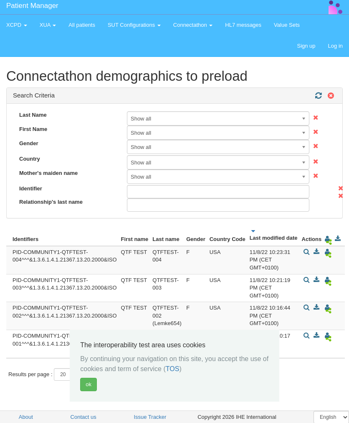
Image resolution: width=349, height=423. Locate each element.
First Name (33, 129)
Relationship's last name (51, 202)
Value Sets (287, 25)
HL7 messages (243, 25)
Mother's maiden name (48, 173)
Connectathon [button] (193, 25)
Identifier (30, 188)
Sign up (306, 46)
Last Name (33, 115)
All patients (81, 25)
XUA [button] (48, 25)
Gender (28, 143)
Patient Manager (32, 6)
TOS (173, 368)
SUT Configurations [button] (134, 25)
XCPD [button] (16, 25)
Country (29, 159)
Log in (335, 46)
